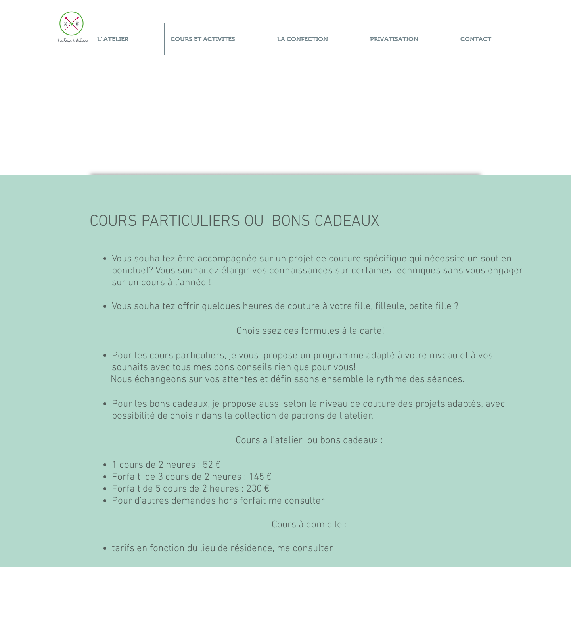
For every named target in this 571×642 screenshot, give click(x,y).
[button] (218, 39)
